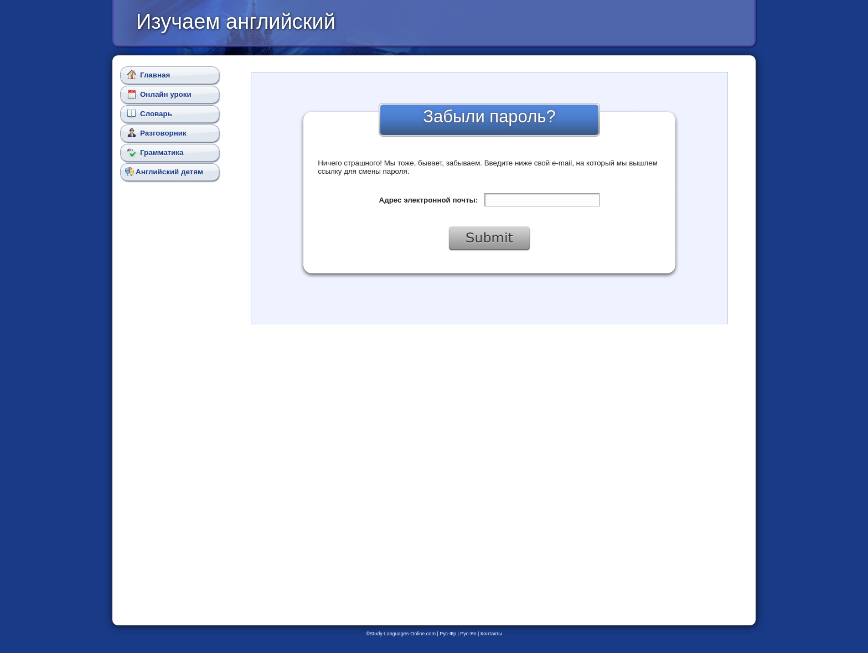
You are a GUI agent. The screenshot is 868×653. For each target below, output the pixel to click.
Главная (148, 74)
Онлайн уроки (159, 94)
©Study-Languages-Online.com (401, 633)
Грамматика (155, 152)
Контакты (491, 633)
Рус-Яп (468, 633)
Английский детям (164, 171)
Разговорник (157, 132)
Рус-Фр (448, 633)
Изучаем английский (235, 21)
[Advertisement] (172, 382)
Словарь (149, 113)
